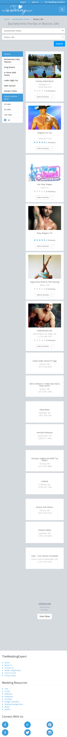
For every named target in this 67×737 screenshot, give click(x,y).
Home (7, 662)
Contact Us (9, 668)
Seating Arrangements (14, 704)
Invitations (9, 696)
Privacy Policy (10, 675)
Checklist (8, 699)
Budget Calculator (12, 701)
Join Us (35, 2)
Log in (23, 2)
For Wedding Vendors (55, 2)
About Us (8, 665)
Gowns (7, 709)
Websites (8, 694)
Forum (7, 691)
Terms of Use (10, 673)
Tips (6, 688)
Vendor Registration (13, 670)
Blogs (7, 707)
